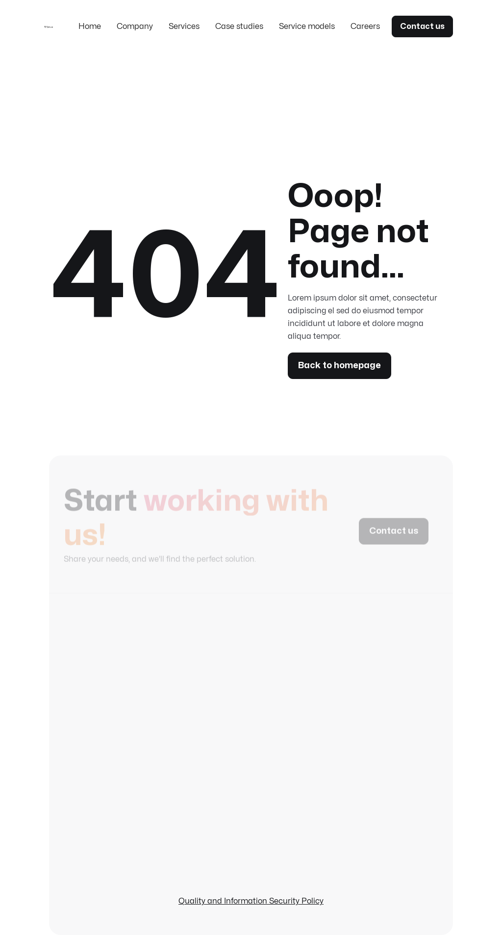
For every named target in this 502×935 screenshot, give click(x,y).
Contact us (422, 26)
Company (135, 26)
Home (89, 26)
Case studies (239, 26)
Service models (307, 26)
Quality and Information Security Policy (251, 901)
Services (184, 26)
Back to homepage (339, 365)
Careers (365, 26)
